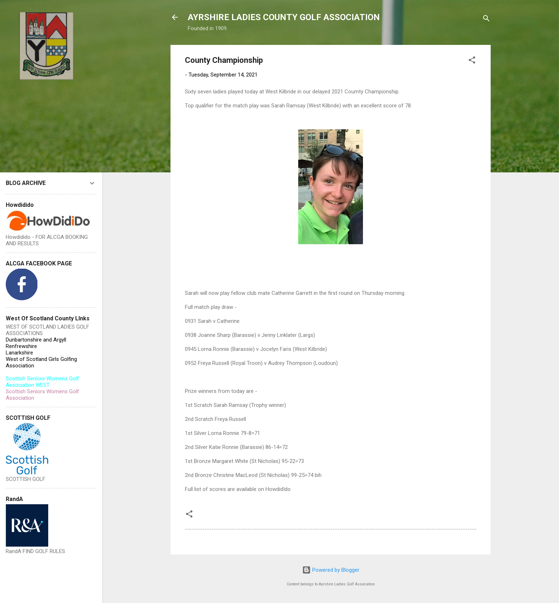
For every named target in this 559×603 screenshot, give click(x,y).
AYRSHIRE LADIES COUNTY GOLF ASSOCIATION (284, 17)
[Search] (486, 20)
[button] (472, 61)
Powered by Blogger (330, 570)
